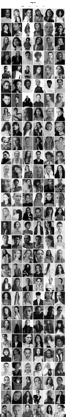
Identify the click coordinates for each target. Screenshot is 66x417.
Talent (29, 6)
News (37, 6)
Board (22, 6)
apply (43, 6)
